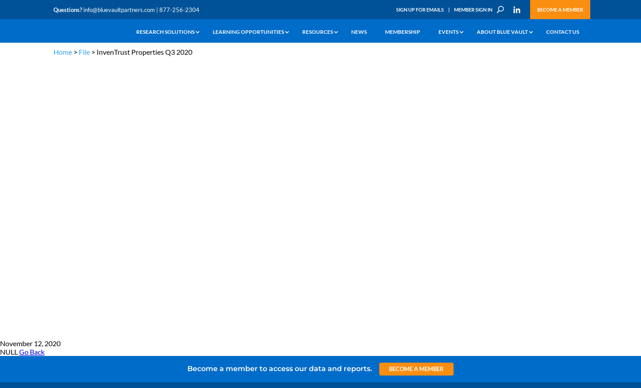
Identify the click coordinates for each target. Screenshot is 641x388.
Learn (60, 197)
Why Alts (63, 187)
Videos (115, 217)
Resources (317, 32)
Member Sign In (473, 9)
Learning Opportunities (248, 32)
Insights (207, 187)
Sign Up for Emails (420, 9)
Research (64, 217)
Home (62, 52)
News (359, 32)
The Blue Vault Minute (132, 187)
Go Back (32, 76)
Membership (402, 32)
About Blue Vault (502, 32)
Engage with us (537, 209)
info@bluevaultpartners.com (119, 9)
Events (448, 32)
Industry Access (71, 228)
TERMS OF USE (570, 143)
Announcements (217, 197)
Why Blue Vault (71, 258)
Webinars (118, 197)
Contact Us (562, 32)
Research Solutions (165, 32)
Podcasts (117, 207)
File (84, 52)
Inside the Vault (215, 207)
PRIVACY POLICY (530, 143)
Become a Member (560, 9)
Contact (62, 269)
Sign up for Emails (491, 300)
